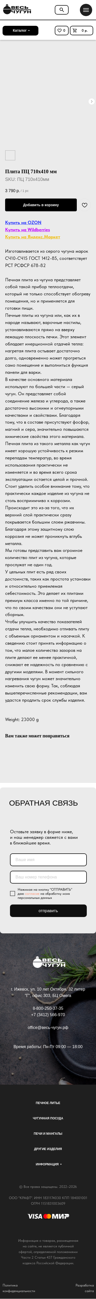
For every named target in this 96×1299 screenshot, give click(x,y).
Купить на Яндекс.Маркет (32, 236)
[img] (16, 9)
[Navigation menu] (86, 10)
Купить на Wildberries (27, 229)
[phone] (48, 877)
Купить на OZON (23, 222)
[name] (48, 859)
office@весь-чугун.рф (48, 1027)
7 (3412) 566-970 (49, 1015)
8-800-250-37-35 (48, 1008)
